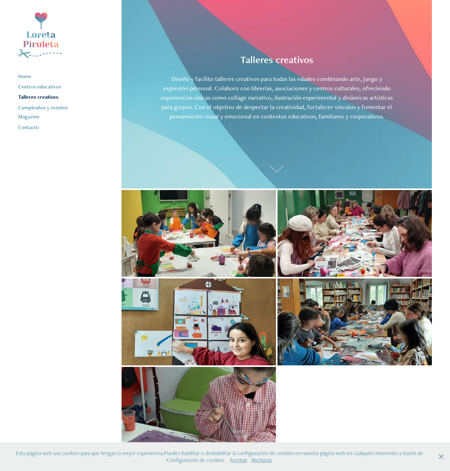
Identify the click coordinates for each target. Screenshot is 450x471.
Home (24, 76)
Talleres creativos (38, 96)
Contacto (28, 127)
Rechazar (262, 459)
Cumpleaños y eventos (43, 107)
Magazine (28, 116)
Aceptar (238, 459)
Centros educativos (39, 86)
